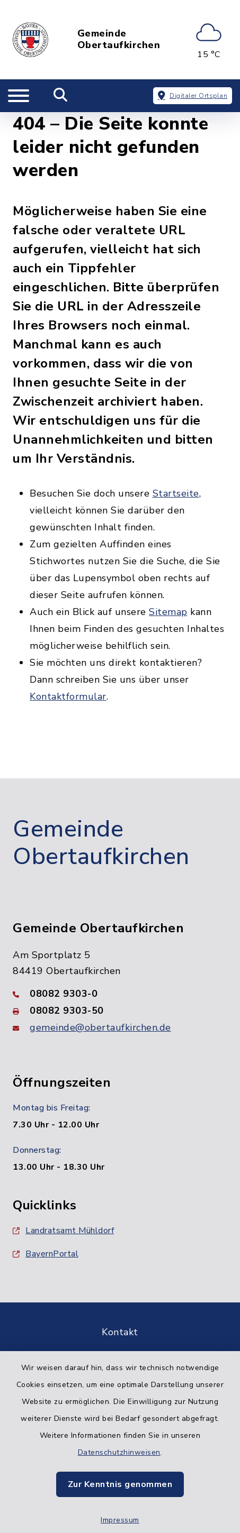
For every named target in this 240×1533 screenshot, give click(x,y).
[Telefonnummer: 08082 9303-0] (120, 993)
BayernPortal (45, 1254)
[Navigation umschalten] (18, 95)
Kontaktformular (68, 696)
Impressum (120, 1520)
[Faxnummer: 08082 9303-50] (120, 1010)
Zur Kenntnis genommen (120, 1484)
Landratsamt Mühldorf (63, 1230)
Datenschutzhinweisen (119, 1452)
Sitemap (168, 611)
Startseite (176, 493)
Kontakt (120, 1332)
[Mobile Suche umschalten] (61, 95)
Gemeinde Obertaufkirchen (119, 39)
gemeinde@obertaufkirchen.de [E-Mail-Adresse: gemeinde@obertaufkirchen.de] (100, 1027)
